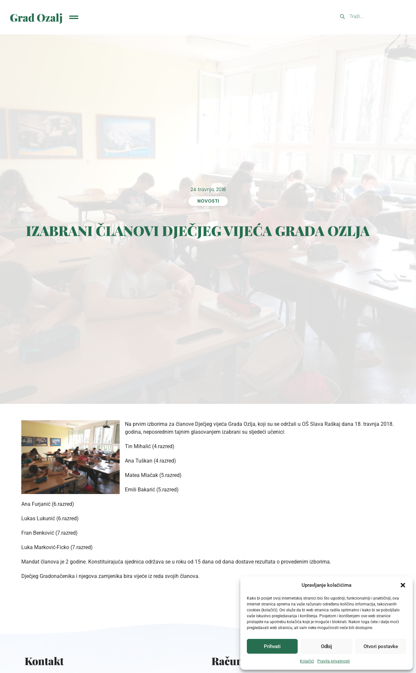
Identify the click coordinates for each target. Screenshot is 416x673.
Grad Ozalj (36, 17)
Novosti (208, 201)
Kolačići (307, 661)
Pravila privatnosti (333, 661)
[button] (403, 585)
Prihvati (272, 646)
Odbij (326, 646)
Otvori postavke (381, 646)
